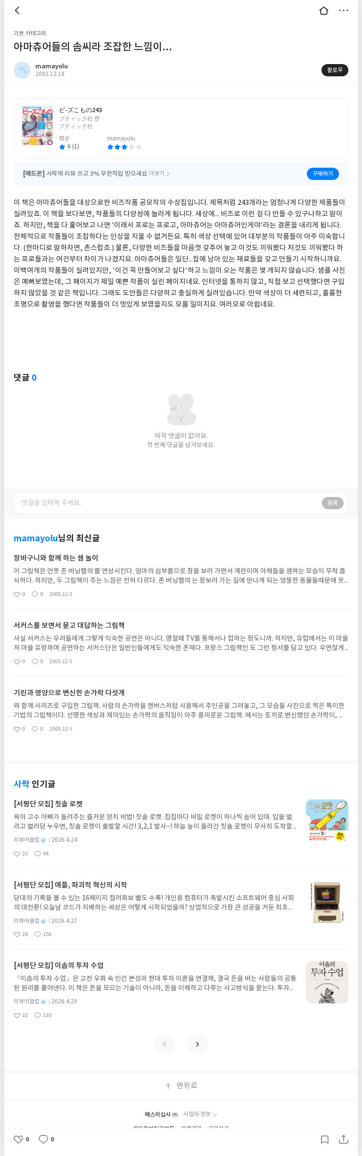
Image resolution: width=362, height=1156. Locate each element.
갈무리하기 (324, 1139)
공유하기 (343, 1139)
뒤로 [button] (18, 10)
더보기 (343, 10)
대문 (324, 10)
